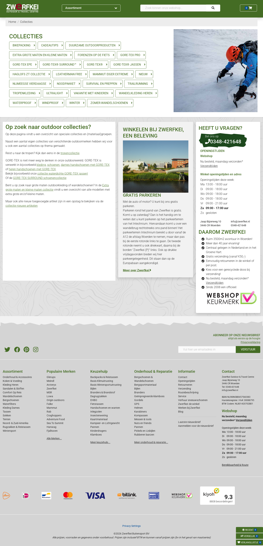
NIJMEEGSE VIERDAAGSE (29, 83)
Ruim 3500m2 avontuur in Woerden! (229, 239)
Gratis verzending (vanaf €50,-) (225, 256)
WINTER (74, 103)
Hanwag (51, 426)
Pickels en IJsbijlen (144, 430)
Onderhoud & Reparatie (153, 371)
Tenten (6, 419)
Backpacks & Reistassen (104, 377)
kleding (41, 165)
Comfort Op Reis (12, 392)
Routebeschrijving (188, 392)
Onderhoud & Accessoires (17, 377)
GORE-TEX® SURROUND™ (59, 64)
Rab (49, 411)
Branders (139, 392)
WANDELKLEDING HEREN (135, 93)
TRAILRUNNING (138, 83)
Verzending (184, 388)
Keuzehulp (99, 371)
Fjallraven (52, 430)
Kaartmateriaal (99, 419)
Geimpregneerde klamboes (149, 396)
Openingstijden (186, 380)
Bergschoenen (11, 400)
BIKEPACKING (22, 45)
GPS (136, 403)
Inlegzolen (96, 411)
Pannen (138, 426)
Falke (50, 403)
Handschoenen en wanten (105, 407)
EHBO (93, 400)
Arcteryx (51, 384)
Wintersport (9, 430)
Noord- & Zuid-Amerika (15, 423)
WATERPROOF (22, 103)
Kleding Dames (11, 407)
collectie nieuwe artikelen (21, 205)
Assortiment (91, 8)
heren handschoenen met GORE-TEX (32, 169)
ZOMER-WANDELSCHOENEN (109, 103)
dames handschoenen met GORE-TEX (85, 165)
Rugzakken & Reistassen (17, 426)
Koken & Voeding (12, 380)
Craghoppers (54, 415)
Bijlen (93, 388)
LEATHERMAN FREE (69, 74)
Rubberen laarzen (144, 434)
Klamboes (96, 434)
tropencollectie (70, 153)
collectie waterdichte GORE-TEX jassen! (62, 173)
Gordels (138, 400)
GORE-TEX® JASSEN (127, 64)
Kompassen (141, 415)
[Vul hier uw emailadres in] (207, 349)
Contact (182, 377)
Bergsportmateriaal (145, 384)
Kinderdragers (98, 430)
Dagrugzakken (98, 396)
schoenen (53, 165)
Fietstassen (97, 403)
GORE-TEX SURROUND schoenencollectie (39, 178)
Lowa (50, 396)
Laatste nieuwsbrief (189, 422)
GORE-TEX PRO (130, 55)
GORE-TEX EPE (22, 64)
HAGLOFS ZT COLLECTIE (29, 74)
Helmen (138, 407)
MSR (49, 392)
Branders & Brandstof (102, 392)
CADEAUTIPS (49, 45)
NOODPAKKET (66, 83)
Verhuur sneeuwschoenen (193, 400)
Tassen (7, 411)
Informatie (186, 371)
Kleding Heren (10, 384)
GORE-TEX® (95, 64)
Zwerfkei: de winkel (188, 403)
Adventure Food (56, 419)
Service (182, 396)
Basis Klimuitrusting (101, 380)
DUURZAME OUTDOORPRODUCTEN (92, 45)
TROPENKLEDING (24, 93)
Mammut (52, 407)
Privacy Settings (131, 525)
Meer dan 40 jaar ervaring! (223, 243)
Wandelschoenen (12, 396)
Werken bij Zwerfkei (189, 407)
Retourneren (185, 384)
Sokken (7, 415)
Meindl (50, 380)
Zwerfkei (51, 388)
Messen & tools (142, 419)
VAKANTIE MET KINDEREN (91, 93)
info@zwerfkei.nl (240, 221)
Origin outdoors (55, 400)
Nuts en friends (142, 423)
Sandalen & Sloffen (13, 388)
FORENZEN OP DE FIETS (94, 55)
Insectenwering (99, 415)
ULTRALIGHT (54, 93)
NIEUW (143, 74)
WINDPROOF (50, 103)
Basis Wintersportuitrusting (105, 384)
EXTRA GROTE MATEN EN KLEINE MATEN (40, 55)
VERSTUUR (248, 349)
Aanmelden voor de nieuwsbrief (196, 425)
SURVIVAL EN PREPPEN (101, 83)
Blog (180, 411)
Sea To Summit (55, 423)
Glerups (51, 377)
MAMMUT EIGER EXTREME (110, 74)
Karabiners (140, 411)
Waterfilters (9, 403)
